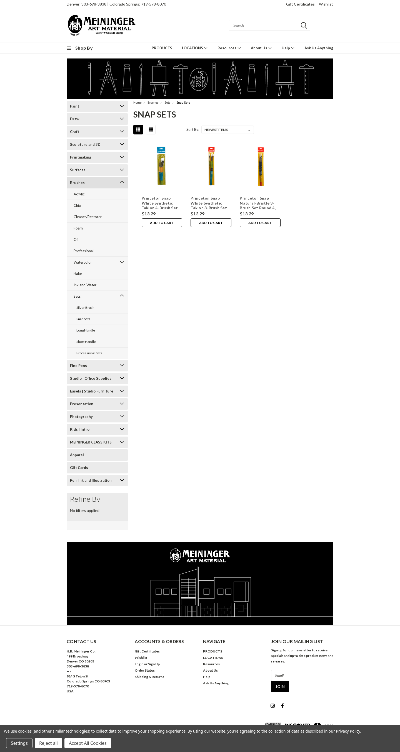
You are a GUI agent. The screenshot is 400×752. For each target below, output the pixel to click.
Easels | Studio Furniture (91, 391)
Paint (74, 106)
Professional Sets (89, 353)
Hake (78, 273)
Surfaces (78, 170)
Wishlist (326, 4)
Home (137, 102)
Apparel (77, 455)
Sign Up (154, 664)
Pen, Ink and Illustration (91, 480)
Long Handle (85, 330)
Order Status (145, 670)
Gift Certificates (300, 4)
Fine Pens (78, 365)
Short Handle (86, 342)
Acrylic (79, 194)
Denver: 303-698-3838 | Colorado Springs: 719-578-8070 (116, 4)
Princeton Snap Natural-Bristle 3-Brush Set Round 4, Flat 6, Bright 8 (258, 205)
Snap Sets (83, 319)
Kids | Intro (79, 429)
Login (139, 664)
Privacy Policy (348, 731)
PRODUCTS (162, 48)
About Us (261, 47)
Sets (77, 296)
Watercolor (83, 262)
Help (288, 47)
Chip (77, 205)
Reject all (48, 743)
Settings (19, 743)
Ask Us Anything (318, 48)
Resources (229, 47)
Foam (78, 228)
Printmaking (80, 157)
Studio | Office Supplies (90, 378)
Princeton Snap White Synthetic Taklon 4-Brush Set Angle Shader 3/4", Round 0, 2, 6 (159, 208)
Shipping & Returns (149, 677)
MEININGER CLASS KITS (91, 442)
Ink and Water (85, 285)
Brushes (77, 182)
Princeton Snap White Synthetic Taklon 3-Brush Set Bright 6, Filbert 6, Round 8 (209, 208)
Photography (81, 416)
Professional (84, 251)
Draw (74, 119)
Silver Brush (85, 307)
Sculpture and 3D (85, 144)
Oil (76, 239)
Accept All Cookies (88, 743)
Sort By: (192, 129)
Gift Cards (79, 467)
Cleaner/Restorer (88, 217)
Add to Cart (162, 223)
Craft (74, 131)
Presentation (81, 404)
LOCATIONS (195, 47)
